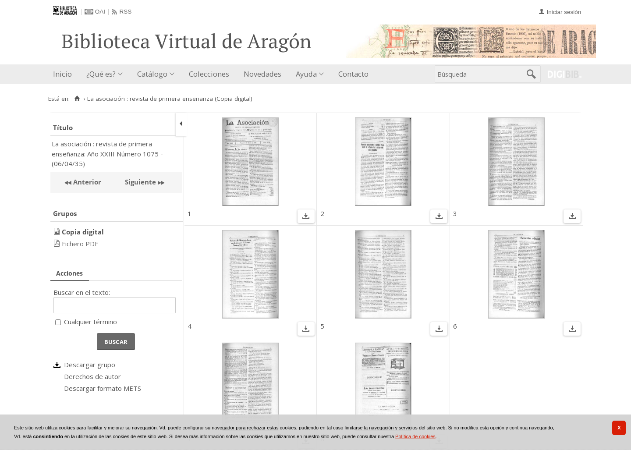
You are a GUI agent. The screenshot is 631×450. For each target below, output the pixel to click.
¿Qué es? (101, 74)
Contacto (353, 74)
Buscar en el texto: (81, 292)
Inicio (62, 74)
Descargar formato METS (102, 388)
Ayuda (306, 74)
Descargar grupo (89, 364)
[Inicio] (77, 99)
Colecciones (209, 74)
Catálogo (152, 74)
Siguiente (140, 181)
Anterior (86, 181)
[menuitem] (64, 74)
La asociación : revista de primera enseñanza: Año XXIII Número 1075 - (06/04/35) (107, 153)
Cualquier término (90, 321)
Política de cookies (415, 436)
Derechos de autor (92, 376)
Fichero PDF (80, 243)
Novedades (262, 74)
